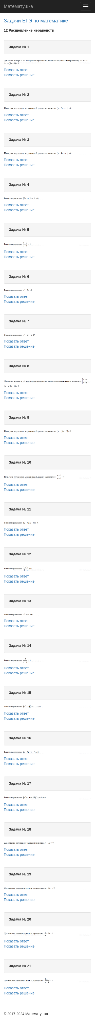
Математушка (18, 6)
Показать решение (19, 75)
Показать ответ (16, 70)
